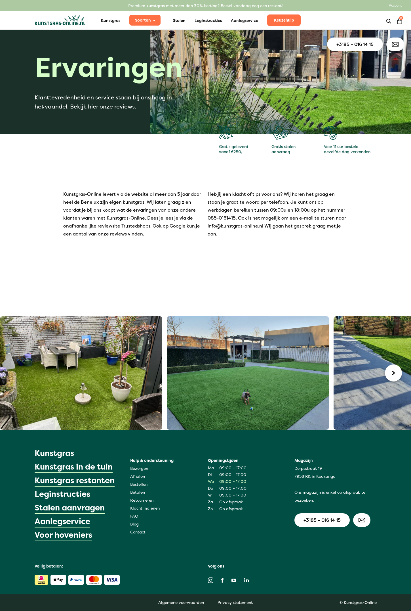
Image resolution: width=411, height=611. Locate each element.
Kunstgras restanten (75, 480)
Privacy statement (235, 602)
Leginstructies (208, 20)
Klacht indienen (145, 508)
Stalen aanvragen (70, 507)
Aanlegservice (244, 20)
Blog (134, 524)
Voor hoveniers (63, 534)
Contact (138, 532)
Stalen (179, 20)
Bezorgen (139, 468)
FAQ (134, 516)
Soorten (143, 20)
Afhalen (137, 476)
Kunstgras (110, 20)
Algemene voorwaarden (181, 602)
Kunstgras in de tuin (74, 466)
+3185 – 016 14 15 (355, 44)
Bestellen (138, 484)
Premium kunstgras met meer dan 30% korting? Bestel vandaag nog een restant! (205, 5)
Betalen (137, 492)
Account (395, 5)
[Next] (393, 372)
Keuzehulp (284, 20)
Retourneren (141, 500)
